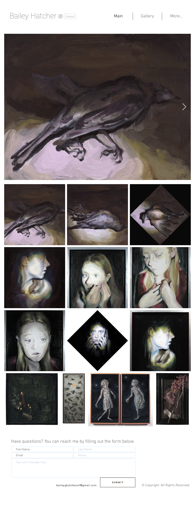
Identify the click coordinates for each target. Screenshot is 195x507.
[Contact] (70, 16)
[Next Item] (184, 107)
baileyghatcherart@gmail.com (76, 485)
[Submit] (117, 482)
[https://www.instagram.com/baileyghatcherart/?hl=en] (60, 16)
